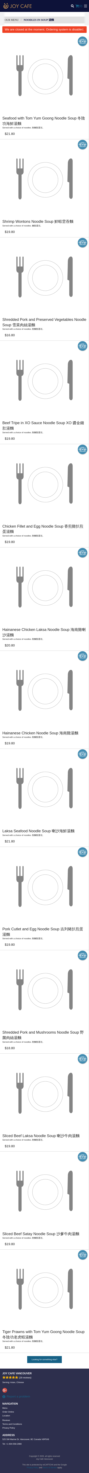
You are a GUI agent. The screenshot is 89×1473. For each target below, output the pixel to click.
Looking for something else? (44, 1359)
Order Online (8, 1412)
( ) (78, 6)
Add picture (83, 41)
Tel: (11, 1444)
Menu (4, 1408)
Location (6, 1415)
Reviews (6, 1420)
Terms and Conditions (12, 1424)
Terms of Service (50, 1467)
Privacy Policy (8, 1428)
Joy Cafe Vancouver (17, 1373)
